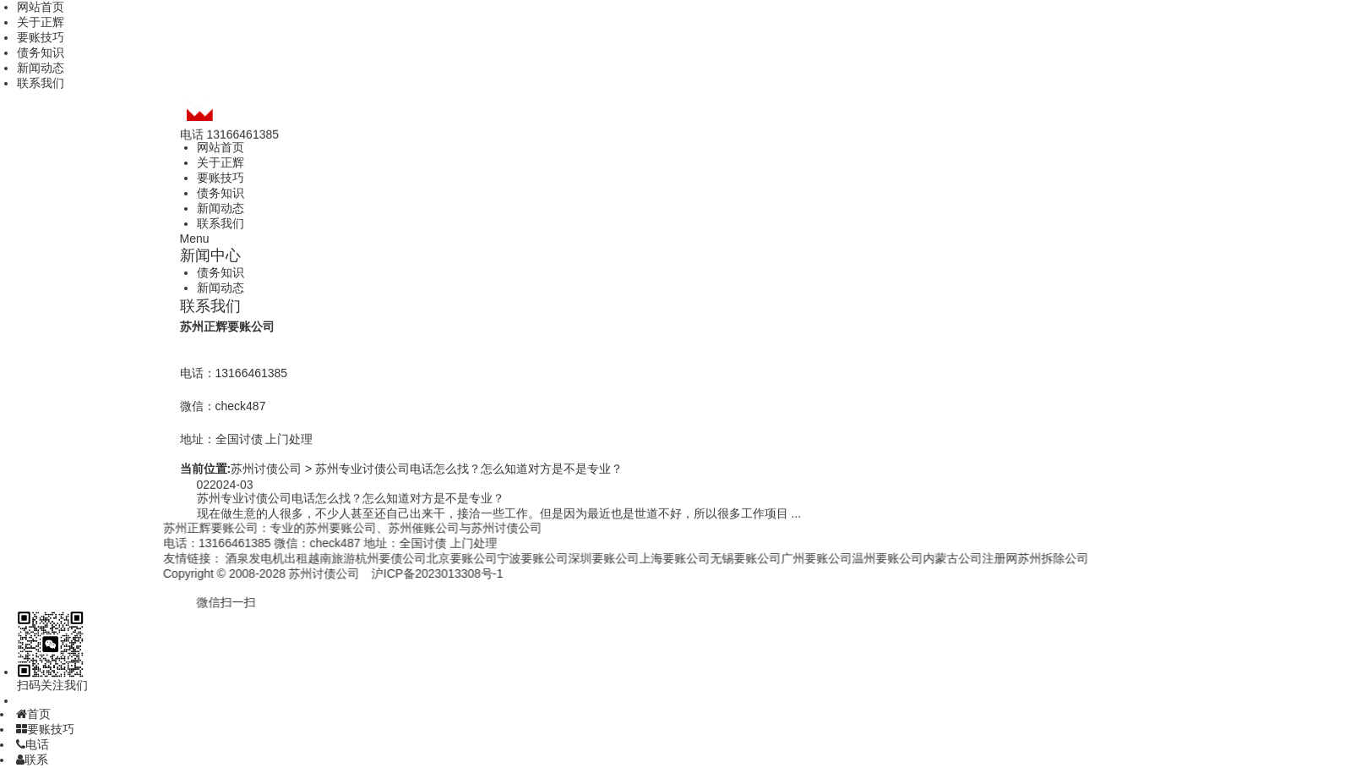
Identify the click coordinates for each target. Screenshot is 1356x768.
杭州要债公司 (368, 558)
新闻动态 (40, 67)
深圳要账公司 (581, 558)
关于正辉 (40, 22)
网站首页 (40, 7)
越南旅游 (309, 558)
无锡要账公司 (723, 558)
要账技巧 (40, 37)
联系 (32, 759)
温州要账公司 (865, 558)
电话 (32, 744)
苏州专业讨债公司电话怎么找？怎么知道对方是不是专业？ (469, 468)
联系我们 (40, 83)
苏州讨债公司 (266, 468)
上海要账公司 (652, 558)
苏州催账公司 (400, 528)
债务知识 (40, 52)
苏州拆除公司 (1030, 558)
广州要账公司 (794, 558)
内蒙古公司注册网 (948, 558)
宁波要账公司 (510, 558)
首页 (33, 714)
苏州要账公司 (317, 528)
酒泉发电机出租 (244, 558)
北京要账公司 (439, 558)
